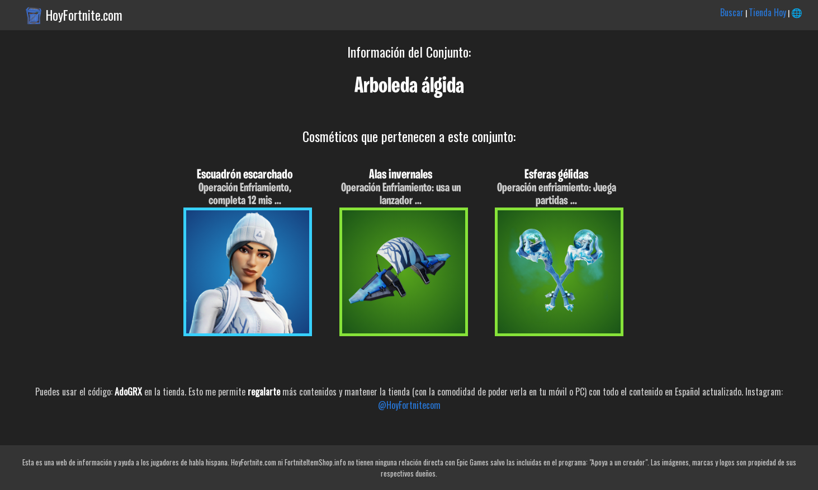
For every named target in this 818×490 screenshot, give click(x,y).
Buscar (732, 12)
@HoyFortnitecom (409, 405)
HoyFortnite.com (84, 15)
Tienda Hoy (767, 12)
